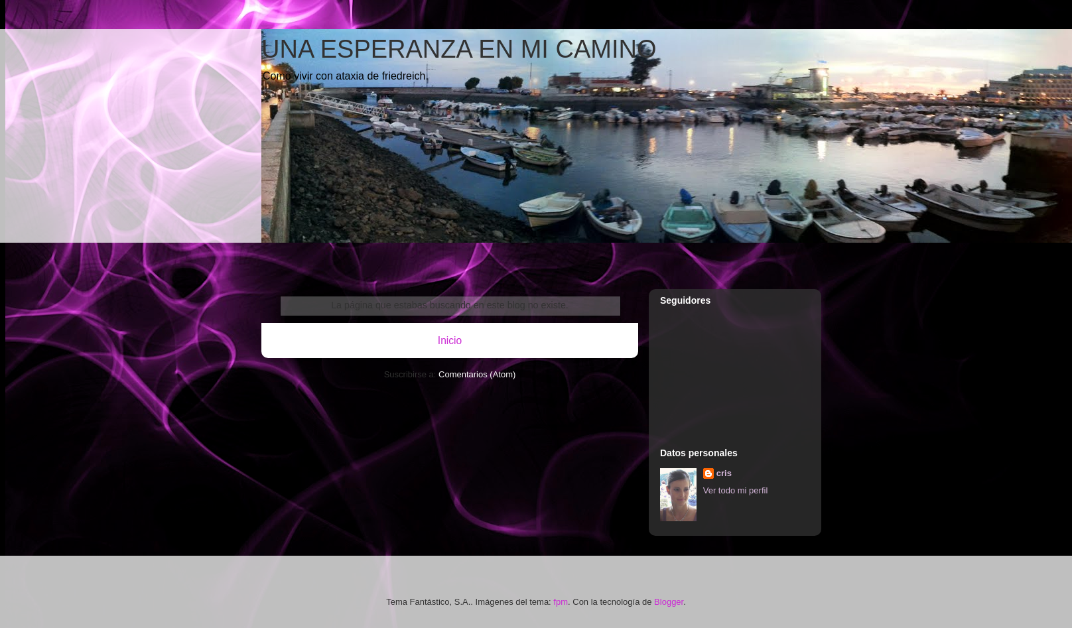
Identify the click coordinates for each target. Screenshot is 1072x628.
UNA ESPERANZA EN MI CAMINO (458, 49)
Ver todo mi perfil (735, 490)
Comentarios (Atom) (476, 374)
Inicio (450, 340)
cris (724, 473)
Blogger (668, 602)
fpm (560, 602)
